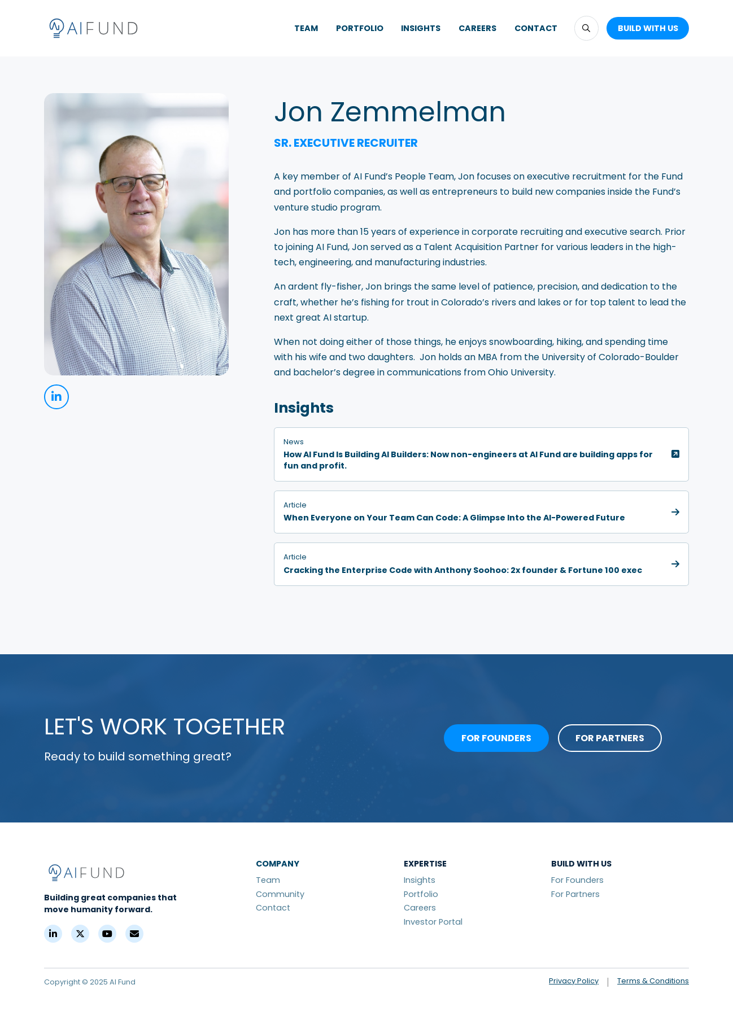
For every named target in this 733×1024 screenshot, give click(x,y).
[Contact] (134, 934)
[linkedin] (56, 396)
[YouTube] (107, 934)
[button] (586, 28)
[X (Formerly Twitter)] (80, 934)
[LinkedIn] (53, 934)
